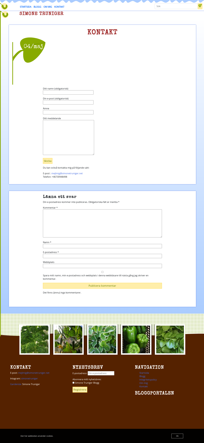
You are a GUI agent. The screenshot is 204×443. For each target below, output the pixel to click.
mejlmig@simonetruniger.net (67, 173)
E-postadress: (93, 373)
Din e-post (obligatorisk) (68, 100)
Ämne (68, 110)
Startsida (25, 6)
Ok (177, 436)
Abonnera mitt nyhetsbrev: (87, 379)
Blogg (37, 6)
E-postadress (51, 252)
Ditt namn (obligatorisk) (68, 90)
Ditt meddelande (68, 136)
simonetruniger (29, 378)
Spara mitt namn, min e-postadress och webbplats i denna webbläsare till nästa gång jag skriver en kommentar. (95, 277)
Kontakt (59, 6)
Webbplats (48, 262)
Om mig (47, 6)
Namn (47, 242)
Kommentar (50, 207)
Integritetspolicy (148, 379)
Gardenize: (16, 384)
